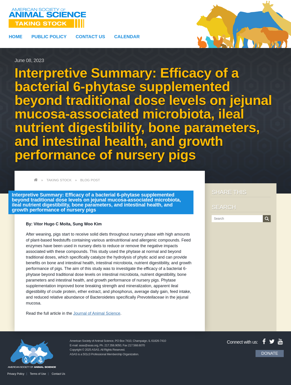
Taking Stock (58, 180)
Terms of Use (38, 373)
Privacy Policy (15, 373)
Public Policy (48, 36)
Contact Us (90, 36)
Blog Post (90, 180)
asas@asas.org (88, 345)
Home (15, 36)
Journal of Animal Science (96, 313)
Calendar (127, 36)
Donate (269, 353)
